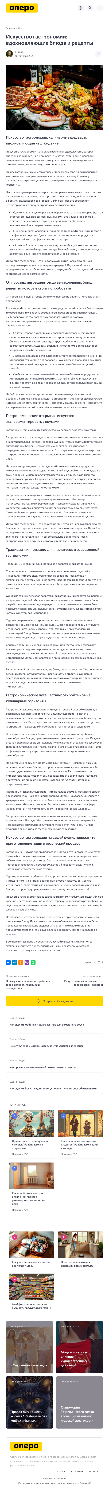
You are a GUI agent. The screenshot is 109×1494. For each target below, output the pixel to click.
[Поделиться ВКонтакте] (8, 962)
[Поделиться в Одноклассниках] (20, 962)
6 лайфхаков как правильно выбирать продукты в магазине (31, 1306)
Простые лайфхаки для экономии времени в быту (77, 1263)
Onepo (19, 51)
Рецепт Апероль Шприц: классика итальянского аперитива (47, 1045)
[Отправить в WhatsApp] (33, 962)
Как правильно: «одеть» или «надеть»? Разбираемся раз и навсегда (79, 1144)
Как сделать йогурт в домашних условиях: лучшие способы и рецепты (53, 1088)
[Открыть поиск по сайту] (90, 8)
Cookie (61, 1471)
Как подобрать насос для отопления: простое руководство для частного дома (28, 1198)
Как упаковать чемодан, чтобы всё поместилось (31, 1263)
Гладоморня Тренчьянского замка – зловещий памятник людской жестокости (78, 1413)
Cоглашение (76, 1471)
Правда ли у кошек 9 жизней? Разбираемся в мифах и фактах (29, 1416)
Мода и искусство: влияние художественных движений (75, 1358)
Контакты (93, 1471)
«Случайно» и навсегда (29, 1365)
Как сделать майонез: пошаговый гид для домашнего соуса (47, 1024)
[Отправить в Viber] (27, 962)
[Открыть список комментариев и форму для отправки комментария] (54, 1001)
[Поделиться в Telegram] (14, 962)
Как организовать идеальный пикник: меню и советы (43, 1067)
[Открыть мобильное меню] (99, 8)
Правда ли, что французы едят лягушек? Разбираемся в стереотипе (31, 1144)
